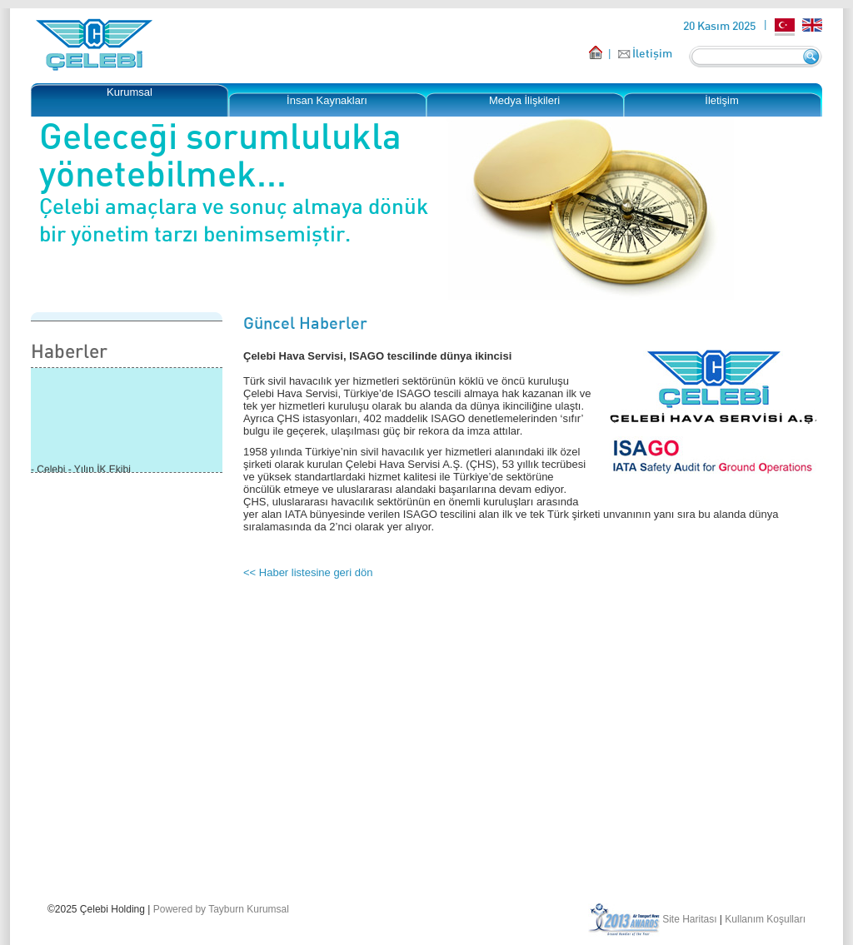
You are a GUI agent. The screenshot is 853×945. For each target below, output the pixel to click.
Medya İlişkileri (524, 100)
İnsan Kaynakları (327, 100)
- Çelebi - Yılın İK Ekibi (81, 470)
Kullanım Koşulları (765, 919)
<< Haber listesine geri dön (307, 572)
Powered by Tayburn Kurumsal (221, 909)
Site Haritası (689, 919)
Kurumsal (129, 92)
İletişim (652, 53)
